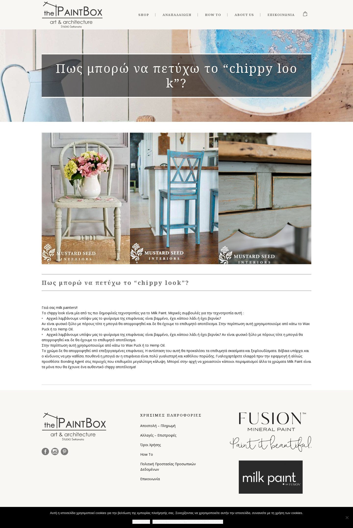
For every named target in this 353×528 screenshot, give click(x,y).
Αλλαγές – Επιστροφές (158, 435)
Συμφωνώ (141, 522)
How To (146, 454)
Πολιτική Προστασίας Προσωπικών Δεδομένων (168, 467)
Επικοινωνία (150, 479)
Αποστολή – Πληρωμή (158, 425)
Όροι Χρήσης (150, 444)
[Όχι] (346, 517)
